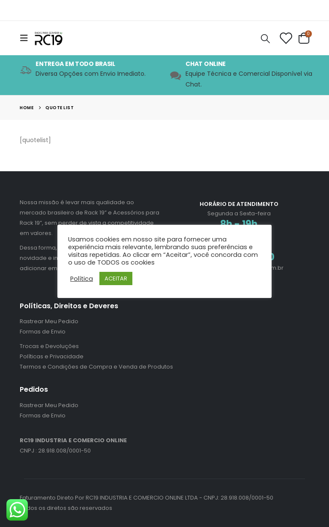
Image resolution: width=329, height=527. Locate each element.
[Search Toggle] (265, 38)
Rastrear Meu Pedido (49, 321)
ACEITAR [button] (116, 278)
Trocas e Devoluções (49, 346)
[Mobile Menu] (26, 38)
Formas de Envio (43, 332)
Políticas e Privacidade (52, 356)
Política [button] (81, 279)
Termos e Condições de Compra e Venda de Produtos (96, 367)
